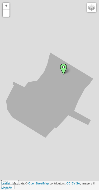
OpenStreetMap (38, 183)
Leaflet (5, 183)
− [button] (6, 13)
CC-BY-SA (73, 183)
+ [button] (6, 6)
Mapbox (6, 187)
